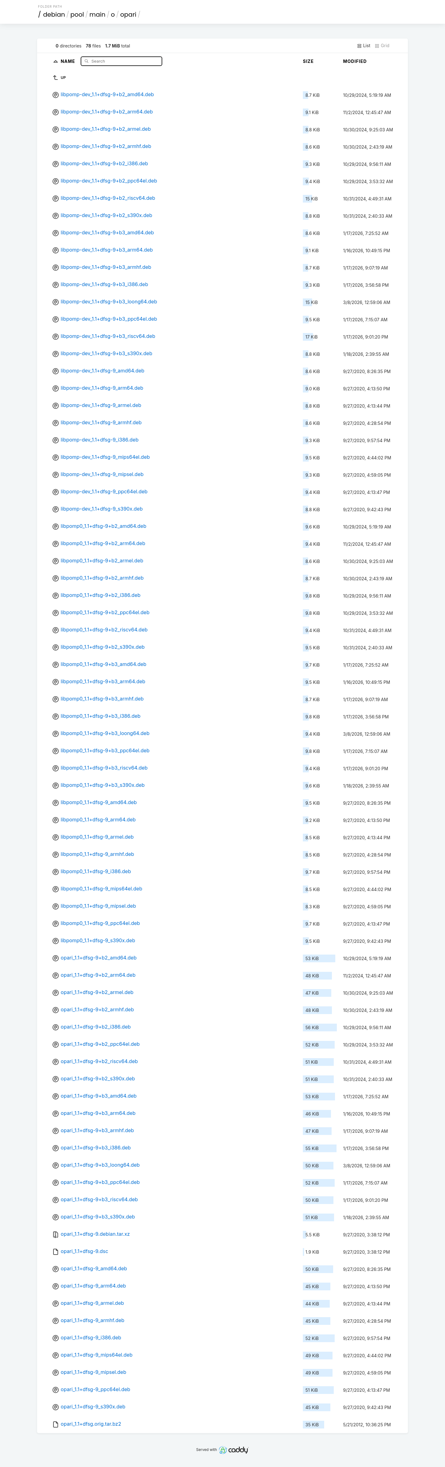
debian (54, 14)
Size (308, 61)
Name (68, 61)
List (363, 45)
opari (128, 14)
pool (77, 14)
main (97, 14)
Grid (382, 45)
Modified (355, 61)
